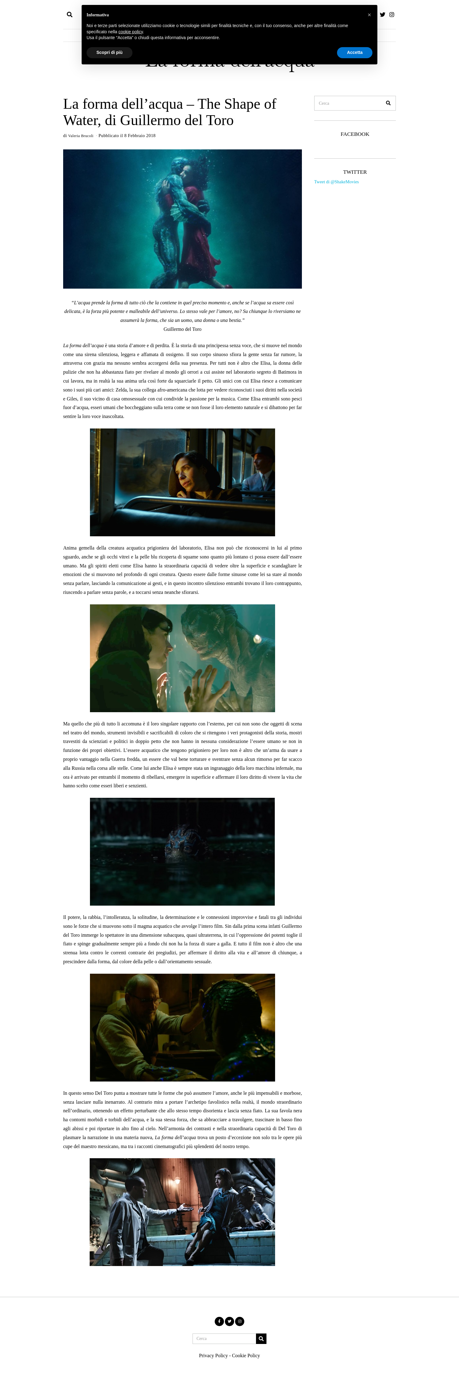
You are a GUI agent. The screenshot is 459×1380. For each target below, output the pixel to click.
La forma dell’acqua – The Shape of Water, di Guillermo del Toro (169, 111)
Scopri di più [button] (109, 52)
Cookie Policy (246, 1355)
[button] (388, 103)
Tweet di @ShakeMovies (336, 181)
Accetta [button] (355, 52)
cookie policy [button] (131, 31)
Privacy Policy (213, 1355)
